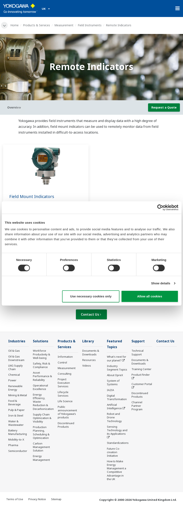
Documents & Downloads (90, 352)
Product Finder (141, 375)
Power (12, 380)
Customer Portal (142, 384)
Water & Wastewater (16, 423)
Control (62, 362)
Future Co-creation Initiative (113, 452)
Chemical (14, 375)
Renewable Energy (15, 387)
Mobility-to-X (16, 439)
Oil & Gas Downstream (16, 358)
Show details (160, 283)
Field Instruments (90, 25)
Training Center (141, 369)
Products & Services (36, 25)
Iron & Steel (15, 415)
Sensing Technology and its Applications (117, 430)
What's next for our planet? (116, 358)
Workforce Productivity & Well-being (41, 354)
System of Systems (113, 382)
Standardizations (118, 443)
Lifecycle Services (63, 393)
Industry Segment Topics (117, 367)
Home (14, 25)
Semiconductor (17, 451)
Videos (86, 365)
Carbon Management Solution (41, 447)
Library (88, 341)
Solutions (40, 341)
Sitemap (56, 499)
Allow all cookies (149, 296)
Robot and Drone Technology (114, 417)
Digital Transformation (117, 397)
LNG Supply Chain (15, 367)
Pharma (13, 445)
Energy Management (41, 457)
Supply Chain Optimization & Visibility (42, 418)
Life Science (65, 401)
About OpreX (115, 375)
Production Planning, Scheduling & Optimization (41, 432)
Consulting (64, 373)
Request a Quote (164, 107)
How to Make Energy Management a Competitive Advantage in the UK (116, 470)
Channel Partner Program (137, 405)
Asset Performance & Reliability (42, 376)
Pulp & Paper (16, 410)
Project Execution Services (64, 382)
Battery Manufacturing (17, 432)
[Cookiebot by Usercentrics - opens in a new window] (160, 207)
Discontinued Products (66, 425)
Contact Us (91, 314)
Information (65, 357)
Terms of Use (14, 499)
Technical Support (138, 352)
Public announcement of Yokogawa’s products (67, 412)
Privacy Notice (37, 499)
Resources (89, 360)
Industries (16, 341)
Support (138, 341)
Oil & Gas (14, 350)
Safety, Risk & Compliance (41, 365)
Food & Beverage (14, 402)
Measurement (63, 25)
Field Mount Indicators (31, 196)
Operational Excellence (40, 387)
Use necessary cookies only (90, 296)
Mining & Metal (17, 395)
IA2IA (110, 390)
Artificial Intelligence (114, 406)
